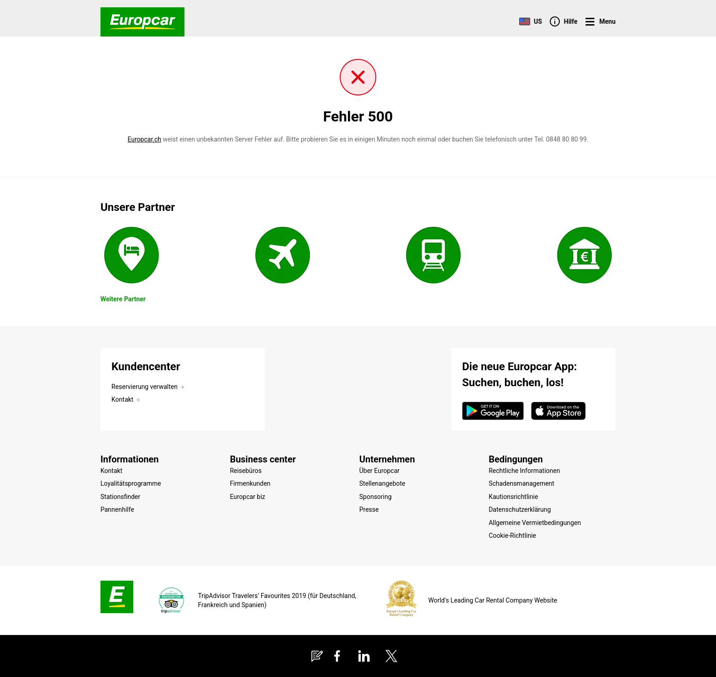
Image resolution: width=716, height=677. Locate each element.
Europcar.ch (144, 139)
